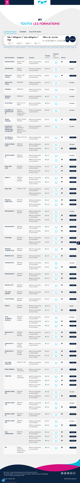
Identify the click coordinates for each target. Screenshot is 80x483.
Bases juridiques (9, 369)
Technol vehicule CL (9, 156)
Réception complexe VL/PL (9, 249)
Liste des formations (10, 32)
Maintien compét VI (10, 414)
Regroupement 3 (9, 274)
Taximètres (8, 89)
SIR (6, 447)
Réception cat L (9, 255)
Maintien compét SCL (10, 421)
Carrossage (8, 237)
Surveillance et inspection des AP (9, 111)
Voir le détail (56, 62)
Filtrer (67, 39)
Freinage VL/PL (9, 262)
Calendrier (22, 32)
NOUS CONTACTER (9, 479)
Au (55, 41)
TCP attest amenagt (8, 292)
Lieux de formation (35, 32)
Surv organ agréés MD (8, 363)
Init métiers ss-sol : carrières (9, 138)
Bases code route (8, 167)
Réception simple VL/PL (8, 200)
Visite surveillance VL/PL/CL (8, 318)
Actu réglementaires (9, 432)
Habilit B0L (8, 376)
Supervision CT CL (9, 351)
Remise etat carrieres (8, 76)
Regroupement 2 (10, 226)
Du (43, 41)
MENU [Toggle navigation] (7, 2)
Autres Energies (9, 299)
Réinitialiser (72, 39)
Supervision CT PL (9, 344)
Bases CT (7, 177)
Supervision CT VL (9, 333)
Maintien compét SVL (10, 403)
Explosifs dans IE (9, 61)
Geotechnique (9, 68)
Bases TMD (8, 188)
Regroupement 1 (9, 211)
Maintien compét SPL (10, 392)
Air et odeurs (8, 103)
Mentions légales (70, 479)
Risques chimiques (8, 120)
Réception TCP (9, 285)
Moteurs (7, 305)
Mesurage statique (8, 97)
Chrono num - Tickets (9, 83)
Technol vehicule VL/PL (9, 144)
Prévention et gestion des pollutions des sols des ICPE (9, 128)
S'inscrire (73, 62)
